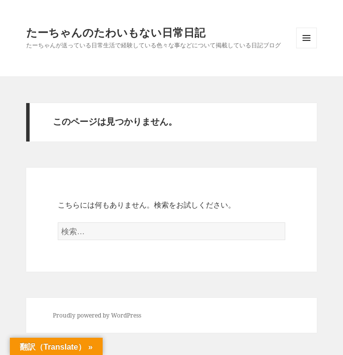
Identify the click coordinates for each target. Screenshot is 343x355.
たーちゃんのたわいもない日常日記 (115, 32)
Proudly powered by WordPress (97, 315)
